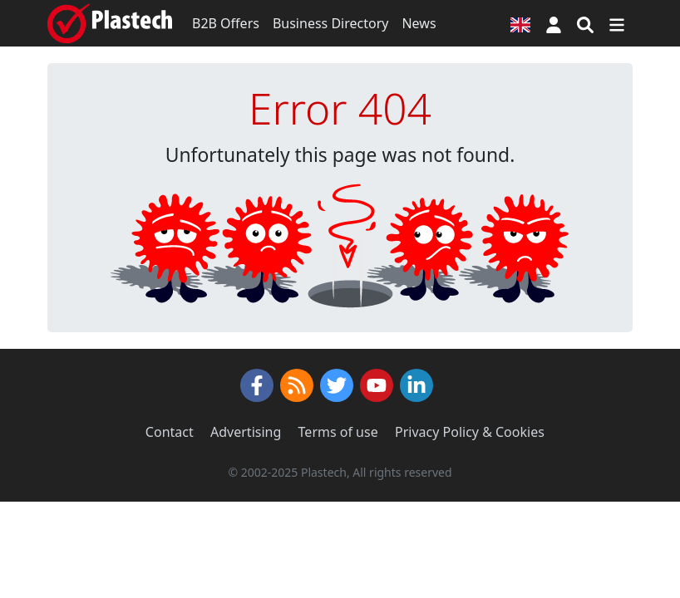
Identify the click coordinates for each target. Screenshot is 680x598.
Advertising (245, 432)
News (419, 23)
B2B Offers (225, 23)
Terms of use (338, 432)
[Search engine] (585, 23)
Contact (169, 432)
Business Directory (331, 23)
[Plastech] (109, 23)
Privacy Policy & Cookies (469, 432)
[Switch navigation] (617, 23)
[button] (553, 23)
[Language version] (520, 23)
